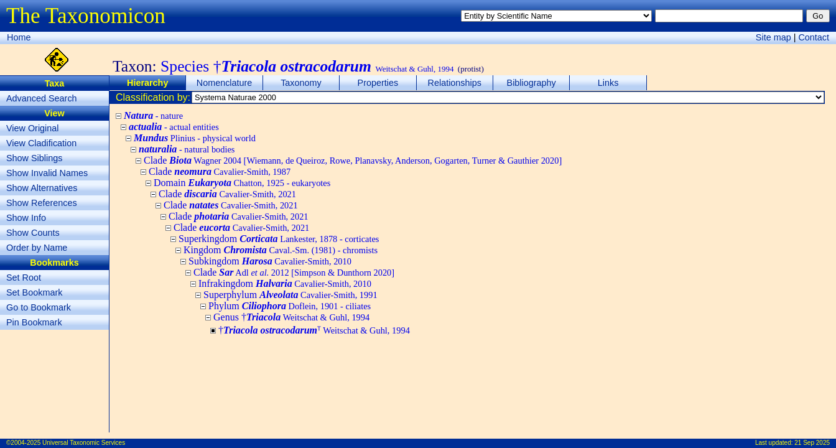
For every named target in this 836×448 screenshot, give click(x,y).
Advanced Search (41, 98)
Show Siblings (34, 158)
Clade (353, 160)
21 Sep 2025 (812, 442)
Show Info (26, 218)
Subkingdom (269, 261)
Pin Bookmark (34, 322)
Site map (773, 37)
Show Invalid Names (47, 173)
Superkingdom (279, 238)
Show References (41, 203)
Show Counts (33, 233)
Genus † (291, 317)
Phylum (289, 306)
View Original (32, 128)
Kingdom (280, 250)
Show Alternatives (41, 188)
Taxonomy (301, 83)
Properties (378, 83)
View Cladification (41, 143)
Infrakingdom (284, 283)
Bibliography (531, 83)
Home (18, 37)
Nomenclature (225, 83)
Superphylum (290, 294)
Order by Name (36, 248)
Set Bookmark (34, 292)
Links (608, 83)
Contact (813, 37)
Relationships (454, 83)
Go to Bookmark (38, 307)
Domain (242, 182)
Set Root (23, 277)
